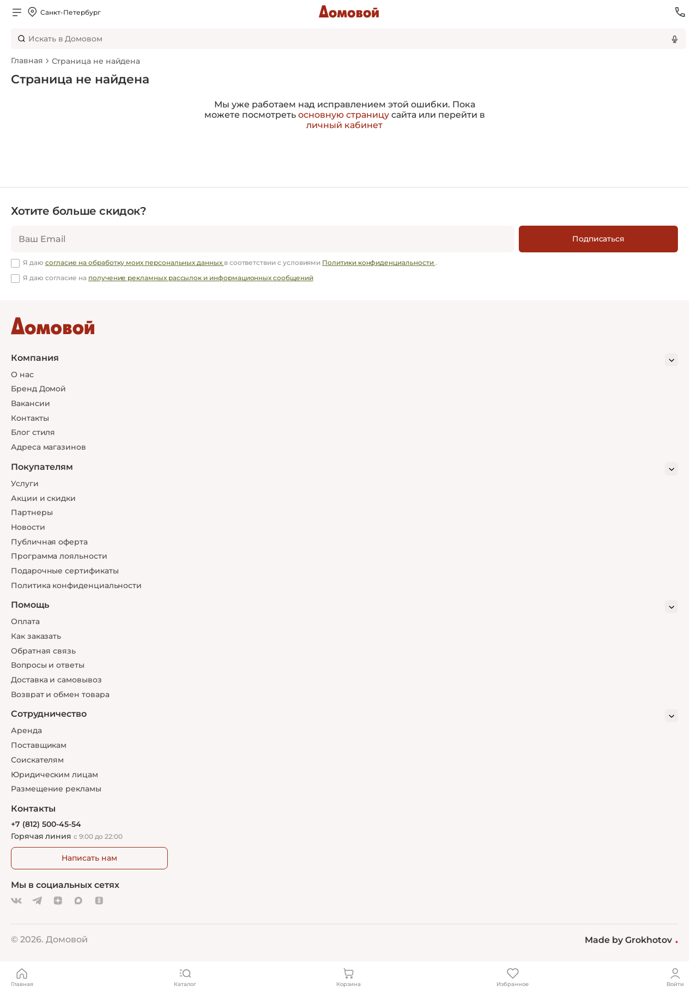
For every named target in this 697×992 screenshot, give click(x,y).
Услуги (25, 483)
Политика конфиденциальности (76, 585)
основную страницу (343, 115)
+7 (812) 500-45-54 (46, 824)
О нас (22, 374)
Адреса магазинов (48, 447)
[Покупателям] (344, 468)
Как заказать (36, 636)
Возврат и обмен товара (60, 694)
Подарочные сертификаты (64, 571)
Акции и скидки (43, 498)
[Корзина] (349, 976)
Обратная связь (43, 651)
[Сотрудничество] (344, 715)
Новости (28, 527)
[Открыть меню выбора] (63, 12)
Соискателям (37, 760)
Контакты (30, 418)
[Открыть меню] (17, 12)
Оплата (25, 621)
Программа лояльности (59, 556)
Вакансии (30, 403)
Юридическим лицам (54, 774)
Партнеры (31, 512)
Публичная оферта (49, 542)
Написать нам (89, 858)
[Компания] (344, 359)
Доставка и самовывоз (56, 680)
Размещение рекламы (56, 789)
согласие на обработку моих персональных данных (134, 262)
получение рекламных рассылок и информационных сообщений (200, 278)
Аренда (26, 730)
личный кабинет (344, 125)
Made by (631, 939)
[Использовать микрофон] (675, 38)
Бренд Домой (38, 389)
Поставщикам (38, 745)
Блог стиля (33, 432)
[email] (262, 239)
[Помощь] (344, 606)
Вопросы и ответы (47, 665)
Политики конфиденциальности (378, 262)
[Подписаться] (598, 239)
